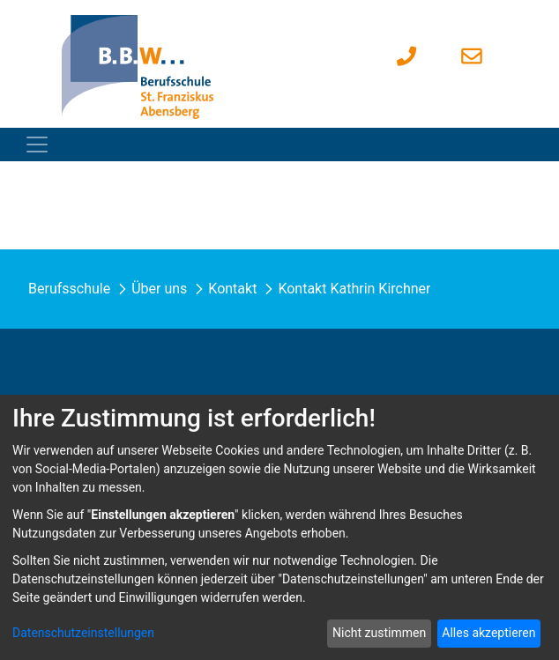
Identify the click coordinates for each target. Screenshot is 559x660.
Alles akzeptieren (488, 633)
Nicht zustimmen (379, 633)
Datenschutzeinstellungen (83, 633)
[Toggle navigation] (37, 144)
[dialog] (279, 527)
